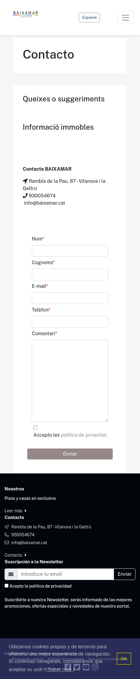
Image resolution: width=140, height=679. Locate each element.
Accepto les (70, 435)
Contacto (15, 555)
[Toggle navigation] (125, 18)
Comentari (44, 333)
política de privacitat (84, 435)
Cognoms (43, 262)
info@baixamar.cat (29, 542)
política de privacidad (50, 586)
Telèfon (41, 310)
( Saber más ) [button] (60, 669)
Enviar (70, 454)
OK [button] (124, 658)
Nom (38, 239)
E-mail (40, 286)
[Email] (65, 574)
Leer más (15, 510)
